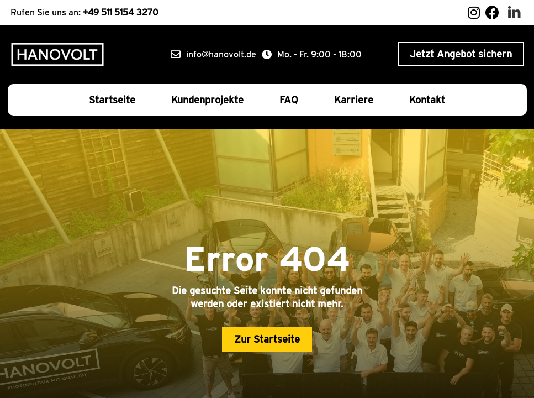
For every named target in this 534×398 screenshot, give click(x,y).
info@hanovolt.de (221, 54)
